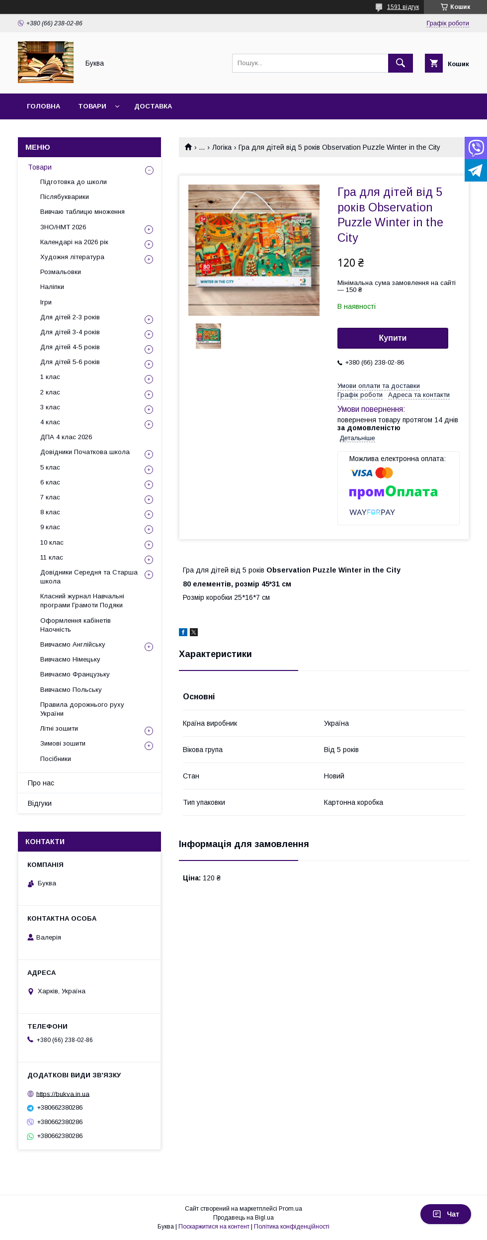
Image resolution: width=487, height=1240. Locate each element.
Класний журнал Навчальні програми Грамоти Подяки (82, 600)
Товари (92, 106)
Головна (43, 106)
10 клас (52, 542)
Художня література (72, 257)
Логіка (222, 147)
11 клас (51, 557)
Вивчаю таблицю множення (82, 211)
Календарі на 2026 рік (74, 242)
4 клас (50, 422)
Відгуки (40, 803)
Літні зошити (59, 728)
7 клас (50, 497)
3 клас (50, 407)
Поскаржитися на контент (213, 1226)
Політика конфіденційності (291, 1226)
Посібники (55, 759)
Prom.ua (290, 1208)
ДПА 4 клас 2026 (66, 437)
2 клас (50, 392)
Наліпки (52, 286)
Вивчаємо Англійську (72, 644)
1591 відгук (403, 6)
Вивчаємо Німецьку (70, 659)
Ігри (46, 302)
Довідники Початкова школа (85, 452)
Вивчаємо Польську (71, 689)
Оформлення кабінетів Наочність (75, 625)
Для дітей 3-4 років (70, 332)
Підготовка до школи (73, 182)
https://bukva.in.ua (62, 1093)
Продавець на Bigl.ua (243, 1217)
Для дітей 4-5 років (70, 347)
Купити (393, 338)
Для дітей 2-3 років (70, 317)
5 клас (50, 467)
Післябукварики (64, 196)
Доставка (153, 106)
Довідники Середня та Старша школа (89, 577)
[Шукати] (400, 63)
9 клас (50, 527)
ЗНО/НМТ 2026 (63, 227)
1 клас (50, 377)
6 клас (50, 482)
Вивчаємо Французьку (75, 674)
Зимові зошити (62, 743)
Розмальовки (60, 272)
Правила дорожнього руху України (82, 709)
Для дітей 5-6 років (70, 362)
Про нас (41, 783)
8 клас (50, 512)
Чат (445, 1214)
